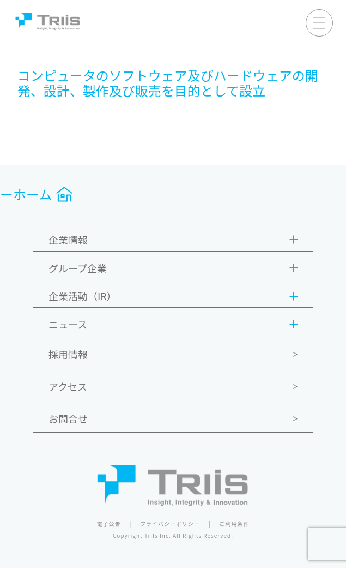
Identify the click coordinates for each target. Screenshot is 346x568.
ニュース (173, 325)
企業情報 (173, 240)
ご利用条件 (235, 523)
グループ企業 (173, 268)
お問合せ (68, 418)
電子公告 (108, 523)
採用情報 (68, 354)
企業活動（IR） (173, 296)
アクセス (67, 386)
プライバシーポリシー (170, 523)
